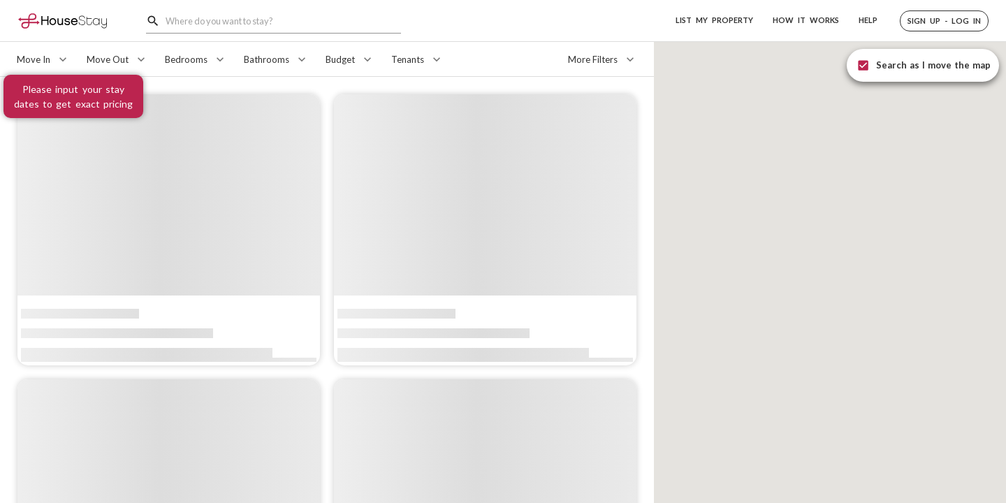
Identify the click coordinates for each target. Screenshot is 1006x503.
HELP (868, 19)
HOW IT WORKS (806, 19)
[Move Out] (117, 59)
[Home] (62, 21)
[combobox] (283, 21)
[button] (944, 20)
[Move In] (43, 59)
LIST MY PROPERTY (714, 19)
